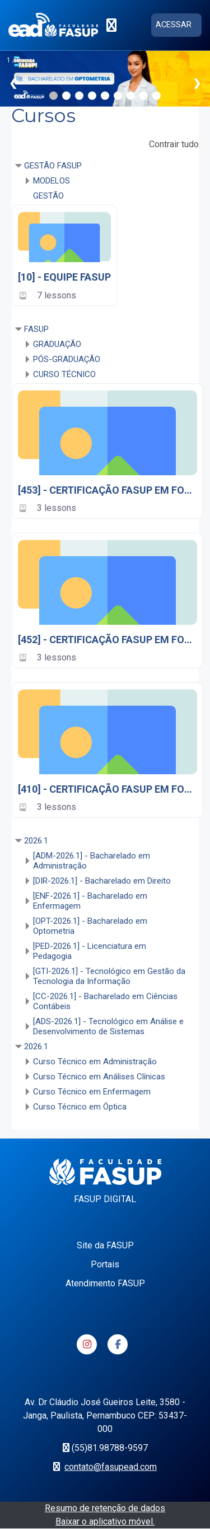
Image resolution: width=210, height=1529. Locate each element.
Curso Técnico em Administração (95, 1062)
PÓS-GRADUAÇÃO (66, 359)
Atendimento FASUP (105, 1283)
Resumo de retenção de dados (105, 1508)
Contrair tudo (174, 144)
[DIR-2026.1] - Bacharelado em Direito (102, 881)
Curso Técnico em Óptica (80, 1107)
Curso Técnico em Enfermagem (92, 1092)
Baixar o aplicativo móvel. (105, 1521)
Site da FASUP (105, 1245)
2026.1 (36, 841)
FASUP (36, 329)
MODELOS (51, 181)
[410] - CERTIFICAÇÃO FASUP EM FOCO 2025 (107, 789)
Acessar (174, 25)
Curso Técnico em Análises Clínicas (99, 1077)
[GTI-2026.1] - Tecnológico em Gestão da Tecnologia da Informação (109, 976)
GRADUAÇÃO (57, 344)
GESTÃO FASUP (53, 166)
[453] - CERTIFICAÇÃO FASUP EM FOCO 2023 (107, 490)
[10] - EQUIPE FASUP (64, 277)
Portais (105, 1264)
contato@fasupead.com (110, 1467)
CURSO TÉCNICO (64, 374)
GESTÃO (48, 196)
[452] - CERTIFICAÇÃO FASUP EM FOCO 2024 (107, 639)
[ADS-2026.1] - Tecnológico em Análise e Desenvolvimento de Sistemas (108, 1026)
